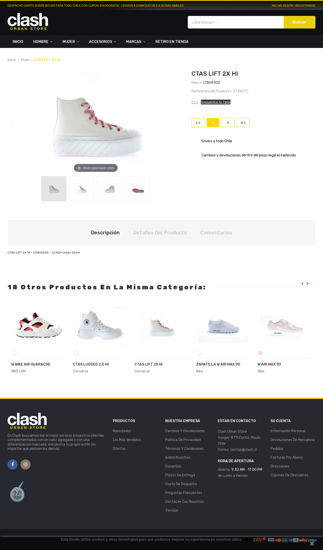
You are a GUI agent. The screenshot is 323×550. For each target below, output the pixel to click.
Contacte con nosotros (184, 502)
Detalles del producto (160, 233)
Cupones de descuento (289, 475)
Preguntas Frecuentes (183, 493)
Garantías (173, 466)
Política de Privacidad (183, 440)
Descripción (105, 233)
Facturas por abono (287, 457)
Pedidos (277, 449)
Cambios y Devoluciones (185, 431)
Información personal (288, 431)
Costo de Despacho (181, 484)
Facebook (12, 464)
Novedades (122, 431)
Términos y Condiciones (184, 449)
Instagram (26, 464)
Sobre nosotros (178, 457)
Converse (212, 82)
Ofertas (119, 449)
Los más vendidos (127, 440)
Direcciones (280, 466)
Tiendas (171, 510)
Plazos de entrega (180, 475)
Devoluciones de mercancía (293, 440)
